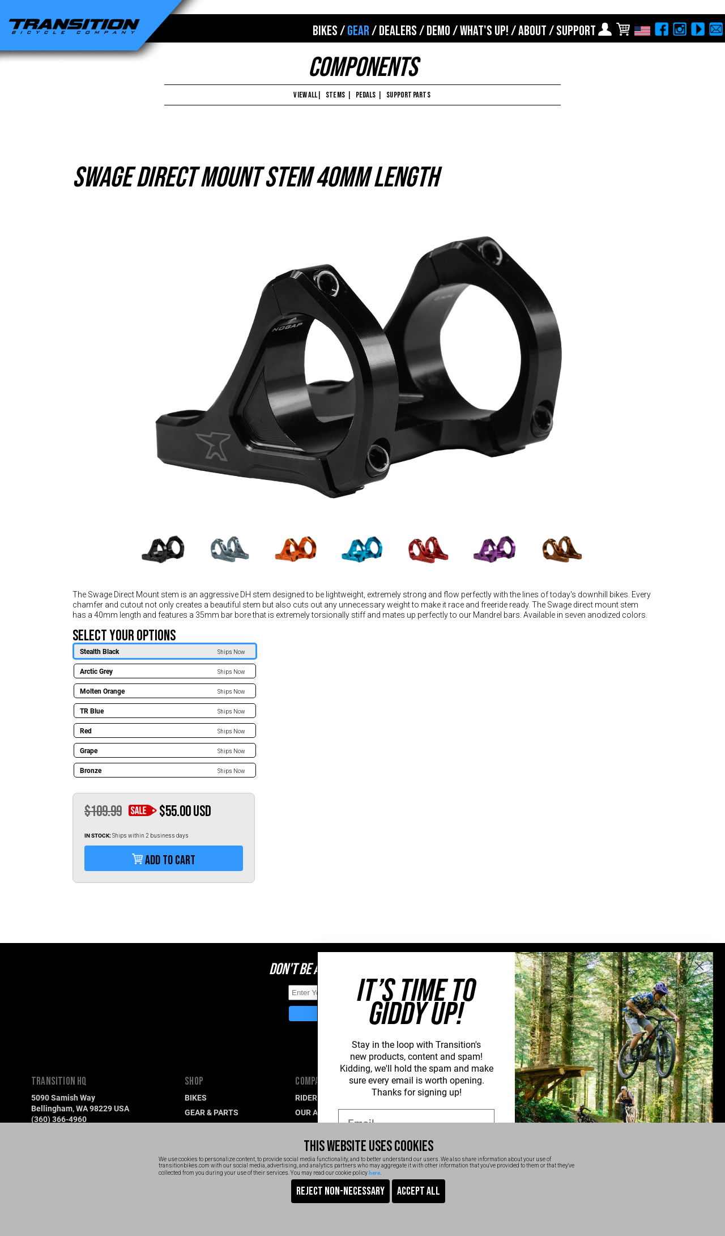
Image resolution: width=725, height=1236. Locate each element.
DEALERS (398, 31)
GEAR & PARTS (211, 1112)
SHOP (194, 1081)
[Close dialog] (704, 966)
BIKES (325, 31)
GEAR (358, 31)
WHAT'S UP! (484, 31)
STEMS (335, 95)
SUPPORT (576, 31)
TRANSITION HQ (59, 1081)
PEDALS (366, 95)
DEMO (438, 31)
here (374, 1172)
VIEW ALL (304, 95)
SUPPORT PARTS (408, 95)
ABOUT (532, 31)
